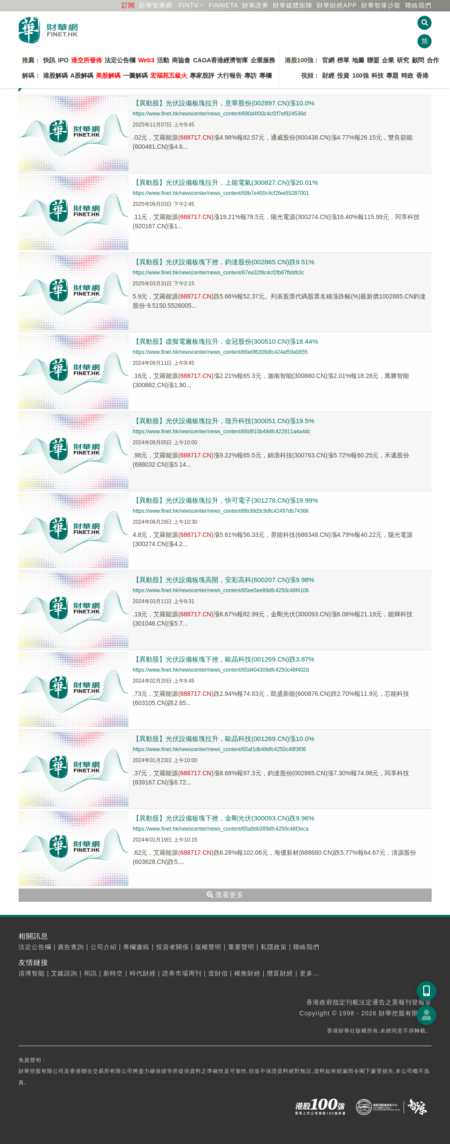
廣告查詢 (71, 946)
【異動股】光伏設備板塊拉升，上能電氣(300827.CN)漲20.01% (225, 182)
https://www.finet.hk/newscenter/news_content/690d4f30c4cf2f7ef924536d (219, 114)
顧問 (418, 60)
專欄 (265, 75)
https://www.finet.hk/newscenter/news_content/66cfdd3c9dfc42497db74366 (220, 511)
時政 (407, 75)
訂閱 (128, 5)
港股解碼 (55, 75)
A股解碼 (81, 75)
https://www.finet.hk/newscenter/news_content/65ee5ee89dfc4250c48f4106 (221, 590)
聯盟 (373, 60)
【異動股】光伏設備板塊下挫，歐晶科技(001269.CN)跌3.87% (223, 659)
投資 (343, 75)
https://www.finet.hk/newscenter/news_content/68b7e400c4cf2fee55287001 (221, 193)
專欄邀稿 (136, 946)
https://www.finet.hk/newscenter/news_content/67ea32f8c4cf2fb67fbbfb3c (218, 273)
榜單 (343, 60)
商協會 (181, 60)
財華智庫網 (155, 5)
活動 (163, 60)
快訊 (49, 60)
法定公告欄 (120, 60)
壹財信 (218, 973)
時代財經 (143, 973)
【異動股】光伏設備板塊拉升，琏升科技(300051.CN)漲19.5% (223, 421)
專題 (392, 75)
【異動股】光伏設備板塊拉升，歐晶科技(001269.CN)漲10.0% (223, 738)
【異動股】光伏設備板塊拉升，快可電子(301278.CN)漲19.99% (225, 500)
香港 (422, 75)
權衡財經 (247, 973)
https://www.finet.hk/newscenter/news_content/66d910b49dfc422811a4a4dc (221, 431)
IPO (63, 60)
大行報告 (229, 75)
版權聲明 (208, 946)
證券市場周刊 (182, 973)
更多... (309, 973)
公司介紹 (104, 946)
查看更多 (225, 895)
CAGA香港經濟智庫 (220, 60)
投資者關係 (172, 946)
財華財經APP (337, 5)
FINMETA (223, 5)
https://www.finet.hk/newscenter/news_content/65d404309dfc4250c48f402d (221, 670)
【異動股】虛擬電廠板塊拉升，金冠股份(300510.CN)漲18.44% (225, 341)
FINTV (189, 5)
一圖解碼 (135, 75)
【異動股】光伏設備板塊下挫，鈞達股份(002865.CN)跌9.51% (223, 262)
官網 (328, 60)
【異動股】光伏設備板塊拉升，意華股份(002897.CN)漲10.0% (223, 103)
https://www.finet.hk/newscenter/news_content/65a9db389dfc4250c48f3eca (220, 829)
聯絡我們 (418, 5)
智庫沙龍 (381, 5)
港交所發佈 (86, 60)
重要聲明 (241, 946)
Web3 (146, 60)
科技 (377, 75)
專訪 (250, 75)
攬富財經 (280, 973)
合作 (433, 60)
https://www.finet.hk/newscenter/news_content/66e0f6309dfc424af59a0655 (220, 352)
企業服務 (262, 60)
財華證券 (255, 5)
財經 (328, 75)
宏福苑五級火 (168, 75)
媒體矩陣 (292, 5)
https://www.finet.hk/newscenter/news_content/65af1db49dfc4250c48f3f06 (219, 749)
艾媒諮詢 (64, 973)
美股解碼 (108, 75)
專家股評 (202, 75)
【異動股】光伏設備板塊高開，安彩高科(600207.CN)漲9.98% (223, 579)
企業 (388, 60)
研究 (403, 60)
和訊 (90, 973)
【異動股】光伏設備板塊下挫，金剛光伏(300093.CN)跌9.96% (223, 818)
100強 (360, 75)
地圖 (358, 60)
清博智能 (31, 973)
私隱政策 (274, 946)
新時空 (113, 973)
